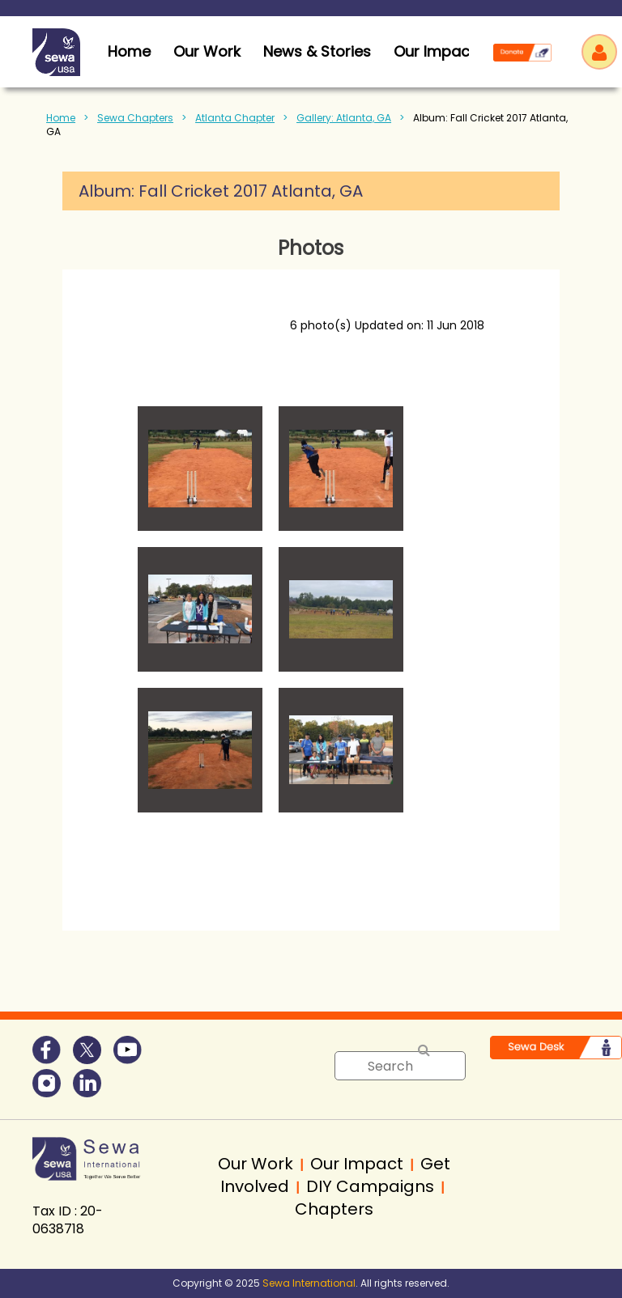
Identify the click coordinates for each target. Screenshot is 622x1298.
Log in (599, 52)
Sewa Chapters (135, 118)
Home (60, 118)
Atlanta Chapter (235, 118)
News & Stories (317, 51)
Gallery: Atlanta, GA (343, 118)
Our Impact (434, 51)
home (129, 51)
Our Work (207, 51)
